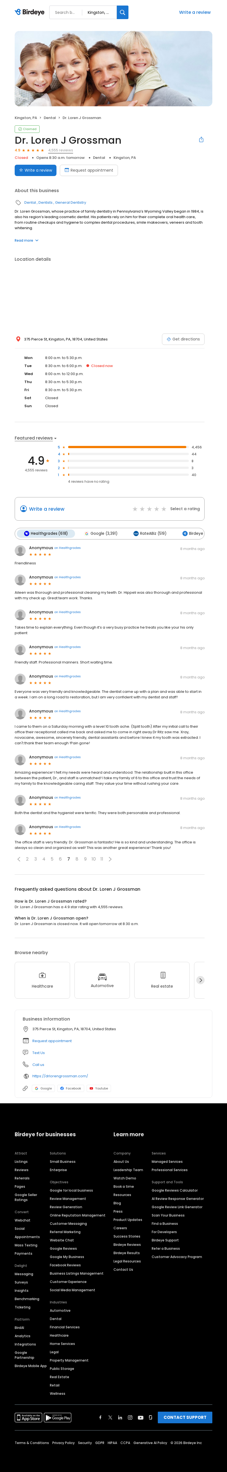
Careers (120, 1228)
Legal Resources (127, 1261)
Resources (122, 1194)
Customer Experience (68, 1281)
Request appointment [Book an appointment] (89, 170)
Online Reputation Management (77, 1215)
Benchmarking (27, 1299)
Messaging (24, 1274)
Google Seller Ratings (26, 1197)
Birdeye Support (165, 1240)
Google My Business (67, 1256)
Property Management (69, 1360)
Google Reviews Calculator (175, 1190)
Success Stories (127, 1236)
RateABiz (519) (149, 533)
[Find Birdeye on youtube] (140, 1417)
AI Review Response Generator (178, 1198)
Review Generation (66, 1207)
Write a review (195, 12)
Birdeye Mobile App (31, 1365)
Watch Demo (125, 1178)
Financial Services (65, 1327)
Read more (26, 240)
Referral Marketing (65, 1232)
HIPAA (112, 1442)
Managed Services (167, 1161)
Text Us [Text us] (38, 1052)
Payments (23, 1253)
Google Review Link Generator (177, 1207)
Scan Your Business (168, 1215)
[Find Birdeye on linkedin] (120, 1417)
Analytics (22, 1336)
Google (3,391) (100, 533)
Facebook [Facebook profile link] (70, 1088)
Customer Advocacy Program (177, 1256)
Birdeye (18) (196, 533)
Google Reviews (63, 1248)
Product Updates (128, 1219)
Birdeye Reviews (127, 1244)
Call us (38, 1064)
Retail (55, 1385)
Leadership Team (128, 1170)
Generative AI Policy (150, 1442)
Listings (21, 1161)
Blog (117, 1203)
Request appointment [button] (52, 1041)
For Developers (164, 1232)
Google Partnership (24, 1355)
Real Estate (59, 1377)
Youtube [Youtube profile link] (99, 1088)
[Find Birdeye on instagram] (130, 1417)
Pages (20, 1186)
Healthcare (59, 1335)
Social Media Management (72, 1290)
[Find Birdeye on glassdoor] (150, 1417)
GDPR (99, 1442)
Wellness (57, 1393)
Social (20, 1228)
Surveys (21, 1282)
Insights (22, 1290)
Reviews (22, 1170)
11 (101, 859)
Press (118, 1211)
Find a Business (165, 1223)
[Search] (122, 12)
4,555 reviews (60, 150)
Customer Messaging (68, 1223)
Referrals (22, 1178)
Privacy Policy (63, 1442)
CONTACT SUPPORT (185, 1417)
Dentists (45, 202)
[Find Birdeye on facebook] (100, 1417)
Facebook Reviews (65, 1265)
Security (85, 1442)
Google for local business (71, 1190)
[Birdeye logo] (31, 12)
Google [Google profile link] (43, 1088)
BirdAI (19, 1327)
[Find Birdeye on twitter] (110, 1417)
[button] (19, 859)
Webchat (22, 1220)
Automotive (60, 1310)
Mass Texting (26, 1245)
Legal (54, 1352)
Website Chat (62, 1240)
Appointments (27, 1237)
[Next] (200, 980)
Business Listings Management (77, 1273)
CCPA (125, 1442)
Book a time (124, 1186)
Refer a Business (166, 1248)
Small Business (63, 1161)
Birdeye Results (127, 1253)
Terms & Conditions (32, 1442)
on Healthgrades (67, 548)
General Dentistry (70, 202)
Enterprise (58, 1170)
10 (94, 859)
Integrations (25, 1344)
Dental (50, 117)
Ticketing (22, 1307)
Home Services (62, 1343)
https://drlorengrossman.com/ (60, 1076)
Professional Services (170, 1170)
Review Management (68, 1198)
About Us (121, 1161)
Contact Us (123, 1269)
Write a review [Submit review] (35, 170)
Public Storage (62, 1368)
